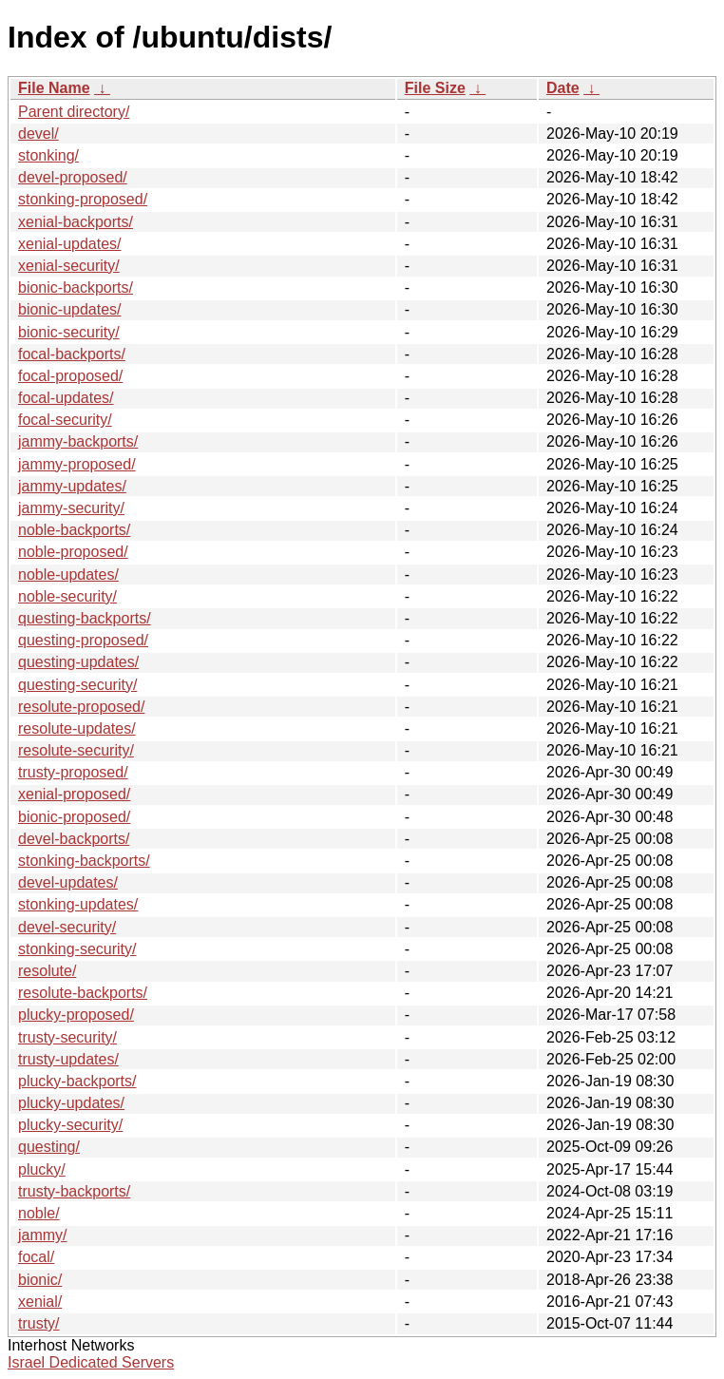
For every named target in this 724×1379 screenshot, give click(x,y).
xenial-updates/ (70, 244)
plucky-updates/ (71, 1103)
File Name (54, 88)
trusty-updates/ (68, 1059)
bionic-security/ (69, 332)
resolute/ (47, 971)
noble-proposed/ (73, 552)
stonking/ (48, 155)
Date (563, 88)
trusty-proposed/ (73, 772)
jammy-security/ (71, 508)
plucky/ (42, 1169)
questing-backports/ (84, 618)
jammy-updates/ (72, 486)
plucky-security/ (70, 1125)
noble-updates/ (68, 574)
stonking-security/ (77, 949)
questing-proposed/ (83, 640)
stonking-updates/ (78, 904)
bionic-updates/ (70, 309)
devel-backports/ (73, 839)
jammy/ (42, 1235)
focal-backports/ (71, 354)
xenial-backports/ (75, 222)
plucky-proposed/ (76, 1014)
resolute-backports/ (82, 993)
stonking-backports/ (84, 860)
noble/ (39, 1213)
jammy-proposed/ (77, 464)
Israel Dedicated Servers (91, 1362)
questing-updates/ (78, 662)
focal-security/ (65, 420)
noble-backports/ (74, 530)
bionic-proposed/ (74, 817)
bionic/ (40, 1280)
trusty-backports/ (74, 1191)
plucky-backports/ (77, 1081)
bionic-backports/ (75, 287)
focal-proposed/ (70, 376)
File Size (435, 88)
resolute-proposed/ (81, 707)
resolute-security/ (76, 750)
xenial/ (40, 1301)
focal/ (36, 1257)
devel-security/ (67, 927)
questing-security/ (77, 685)
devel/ (38, 133)
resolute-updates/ (77, 728)
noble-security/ (67, 596)
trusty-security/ (67, 1037)
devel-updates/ (68, 882)
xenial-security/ (69, 266)
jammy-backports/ (78, 441)
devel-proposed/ (72, 177)
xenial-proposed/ (74, 794)
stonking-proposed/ (82, 199)
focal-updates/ (66, 398)
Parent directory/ (73, 112)
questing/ (49, 1147)
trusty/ (39, 1323)
